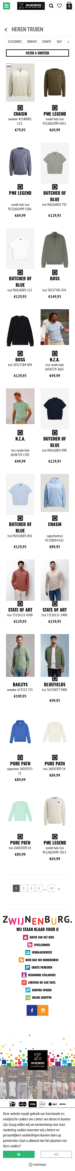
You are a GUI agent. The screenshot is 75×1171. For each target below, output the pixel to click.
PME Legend (55, 113)
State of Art (55, 603)
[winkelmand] (69, 5)
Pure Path (55, 757)
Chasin (20, 113)
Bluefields (20, 757)
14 (51, 956)
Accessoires (15, 41)
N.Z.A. (55, 359)
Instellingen (37, 1164)
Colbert (46, 41)
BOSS (55, 278)
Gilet (59, 41)
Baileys (54, 682)
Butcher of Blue (54, 196)
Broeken (32, 41)
